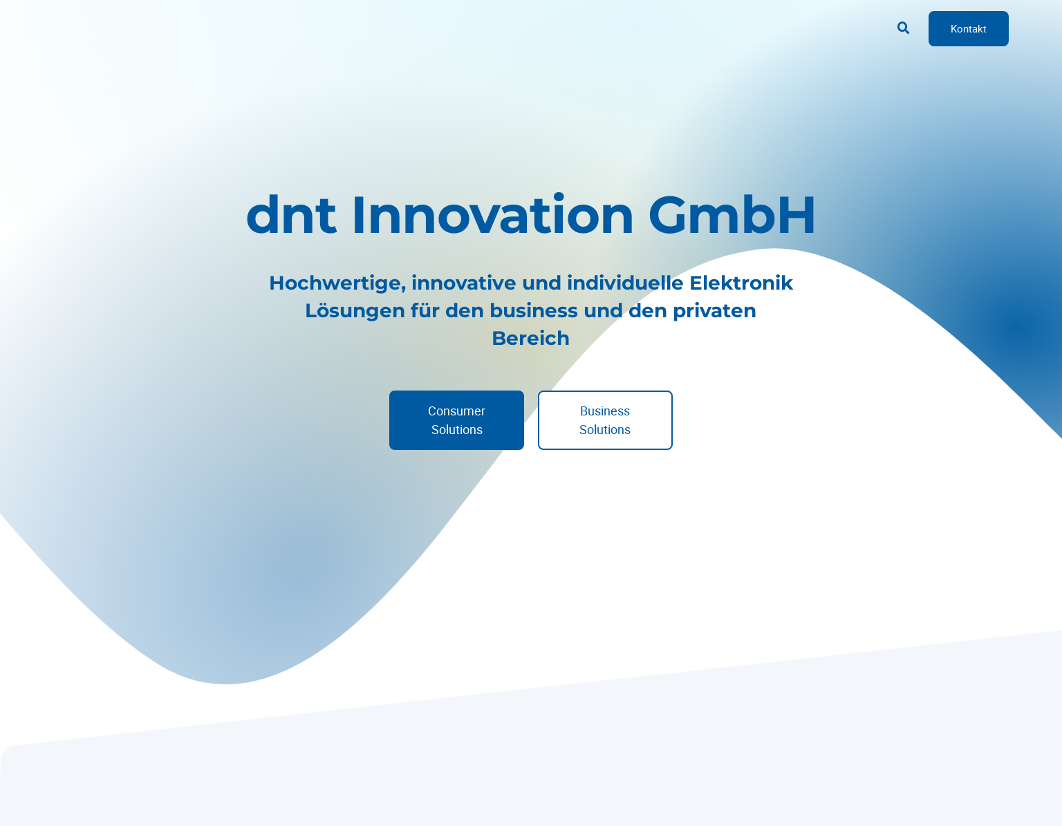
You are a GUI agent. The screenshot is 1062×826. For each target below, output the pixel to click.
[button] (904, 28)
